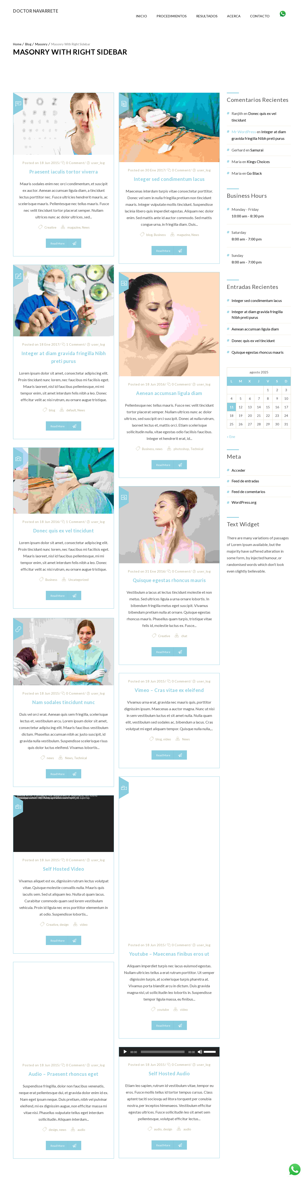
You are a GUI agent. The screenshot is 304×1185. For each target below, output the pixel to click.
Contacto (260, 16)
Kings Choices (258, 161)
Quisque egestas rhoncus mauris (169, 580)
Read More (63, 243)
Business (160, 235)
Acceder (238, 470)
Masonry (41, 44)
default (71, 410)
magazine (74, 227)
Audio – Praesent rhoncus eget (63, 1074)
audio (81, 1130)
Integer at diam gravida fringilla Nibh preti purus (257, 314)
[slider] (163, 1052)
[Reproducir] (125, 1051)
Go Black (254, 173)
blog (149, 235)
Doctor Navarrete (35, 11)
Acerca (234, 16)
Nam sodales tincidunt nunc (63, 702)
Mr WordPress (244, 131)
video (167, 739)
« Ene (231, 436)
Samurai (256, 150)
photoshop (181, 449)
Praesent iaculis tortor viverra (63, 171)
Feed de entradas (245, 481)
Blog (28, 44)
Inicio (141, 16)
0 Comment (73, 163)
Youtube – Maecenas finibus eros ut (169, 954)
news (158, 449)
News (86, 227)
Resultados (207, 16)
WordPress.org (244, 502)
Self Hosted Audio (169, 1073)
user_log (98, 163)
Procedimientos (172, 16)
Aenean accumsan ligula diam (169, 393)
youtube (163, 1009)
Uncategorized (78, 581)
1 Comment (73, 344)
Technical (196, 449)
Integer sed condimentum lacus (169, 179)
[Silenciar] (200, 1051)
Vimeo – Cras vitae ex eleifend (169, 690)
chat (184, 636)
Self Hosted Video (63, 869)
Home (17, 44)
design (64, 924)
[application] (63, 823)
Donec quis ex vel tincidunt (63, 531)
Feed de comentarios (248, 491)
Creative (50, 227)
